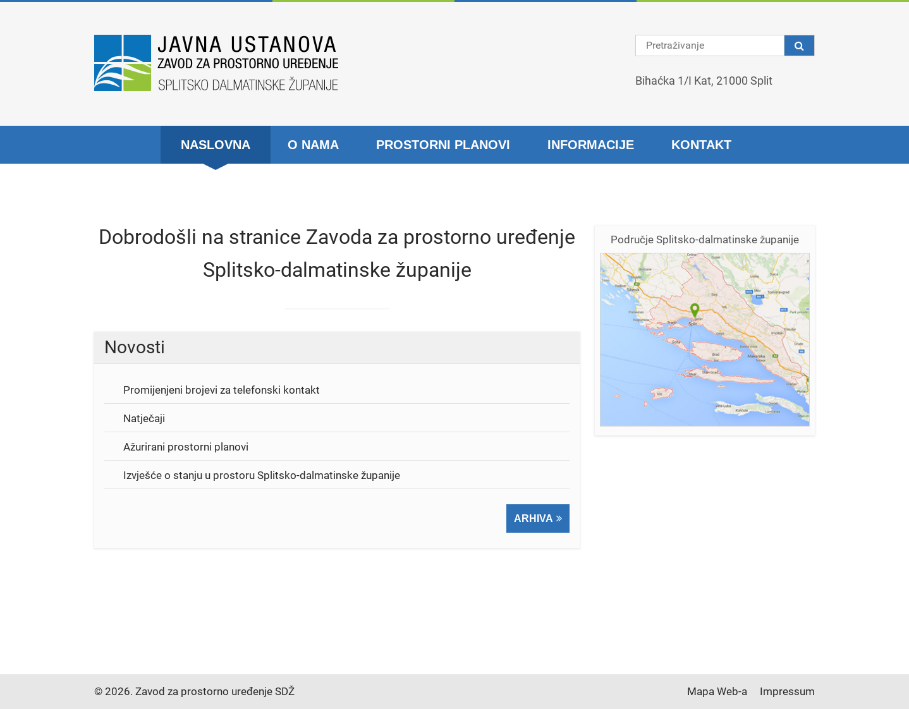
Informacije (590, 144)
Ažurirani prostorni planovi (185, 446)
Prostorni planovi (443, 144)
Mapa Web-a (717, 691)
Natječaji (144, 418)
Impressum (787, 691)
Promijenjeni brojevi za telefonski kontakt (221, 390)
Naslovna (215, 144)
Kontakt (701, 144)
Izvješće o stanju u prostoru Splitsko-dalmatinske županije (261, 475)
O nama (313, 144)
